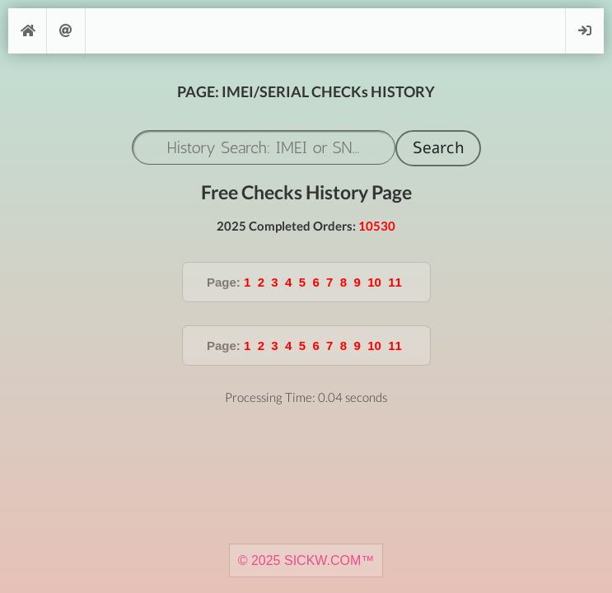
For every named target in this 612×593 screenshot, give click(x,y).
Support (65, 30)
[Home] (27, 30)
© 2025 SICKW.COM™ (306, 560)
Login (584, 30)
